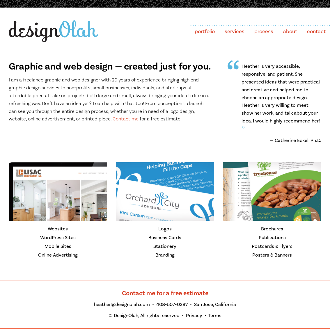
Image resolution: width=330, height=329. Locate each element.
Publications (272, 237)
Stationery (164, 246)
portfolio (205, 31)
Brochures (272, 229)
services (234, 31)
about (290, 31)
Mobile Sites (58, 246)
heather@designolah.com (122, 304)
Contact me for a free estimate (165, 293)
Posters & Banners (272, 255)
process (263, 31)
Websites (58, 229)
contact (316, 31)
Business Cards (164, 237)
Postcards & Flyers (272, 246)
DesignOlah (126, 315)
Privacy (194, 315)
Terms (214, 315)
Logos (165, 229)
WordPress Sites (58, 237)
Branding (165, 255)
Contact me (126, 119)
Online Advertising (58, 255)
